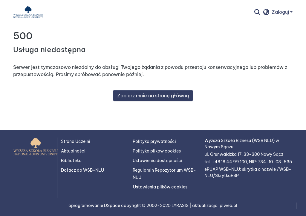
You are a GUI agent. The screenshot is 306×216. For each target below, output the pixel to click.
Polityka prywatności (154, 141)
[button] (28, 12)
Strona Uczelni (75, 141)
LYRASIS (180, 205)
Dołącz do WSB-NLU (82, 170)
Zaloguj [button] (281, 12)
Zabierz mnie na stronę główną (153, 96)
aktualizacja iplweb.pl (214, 205)
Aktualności (73, 151)
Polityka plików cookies (157, 151)
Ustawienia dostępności (157, 160)
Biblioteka (71, 160)
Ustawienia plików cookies (160, 187)
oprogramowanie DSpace (94, 205)
